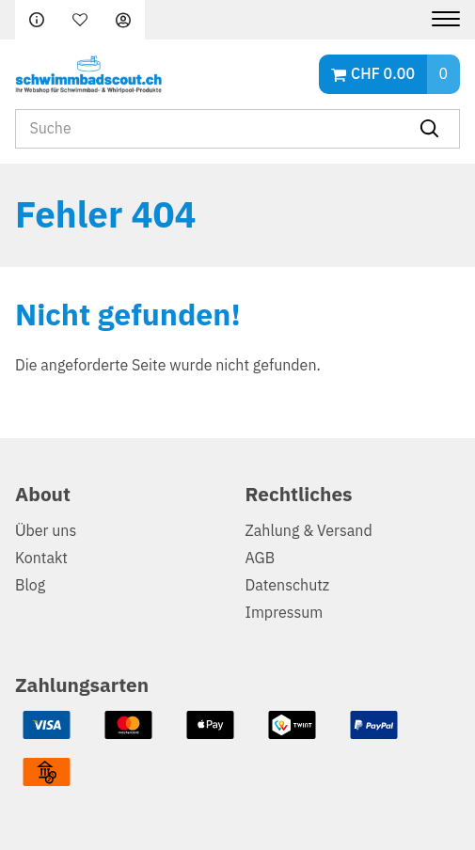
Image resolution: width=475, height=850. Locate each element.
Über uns (45, 531)
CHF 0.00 (383, 74)
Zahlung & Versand (308, 531)
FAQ (36, 19)
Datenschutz (287, 586)
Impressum (284, 613)
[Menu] (439, 19)
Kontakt (41, 558)
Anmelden (123, 19)
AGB (260, 558)
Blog (30, 586)
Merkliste (80, 19)
